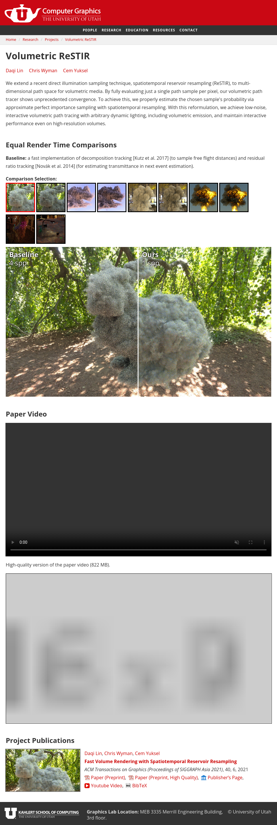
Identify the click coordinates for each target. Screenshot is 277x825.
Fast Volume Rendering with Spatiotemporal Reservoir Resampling (160, 761)
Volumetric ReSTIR (81, 39)
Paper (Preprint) (104, 777)
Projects (52, 39)
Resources (164, 30)
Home (11, 39)
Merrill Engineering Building (192, 812)
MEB (145, 812)
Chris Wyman (43, 70)
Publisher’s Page (222, 777)
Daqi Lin (14, 70)
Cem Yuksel (75, 70)
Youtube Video (103, 785)
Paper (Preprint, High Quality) (163, 777)
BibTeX (136, 785)
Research (112, 30)
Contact (189, 30)
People (90, 30)
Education (137, 30)
